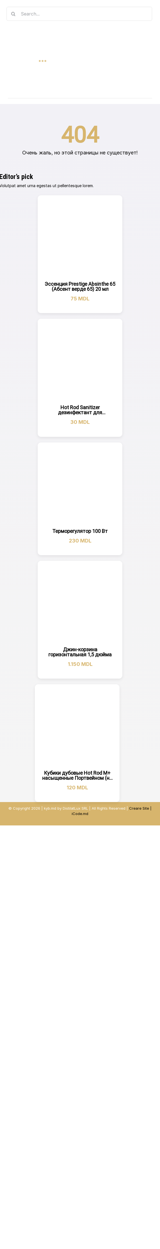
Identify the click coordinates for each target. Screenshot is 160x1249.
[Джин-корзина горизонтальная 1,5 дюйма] (80, 603)
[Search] (13, 14)
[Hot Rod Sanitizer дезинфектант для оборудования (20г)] (80, 361)
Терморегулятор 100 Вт (80, 531)
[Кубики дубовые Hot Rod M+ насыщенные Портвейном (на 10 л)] (77, 726)
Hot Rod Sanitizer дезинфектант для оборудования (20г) (80, 412)
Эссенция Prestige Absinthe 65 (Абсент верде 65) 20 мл (80, 286)
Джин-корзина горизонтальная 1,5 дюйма (80, 651)
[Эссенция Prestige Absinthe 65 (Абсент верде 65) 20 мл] (80, 238)
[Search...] (79, 14)
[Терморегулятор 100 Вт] (80, 485)
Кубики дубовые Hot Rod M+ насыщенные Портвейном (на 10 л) (77, 778)
